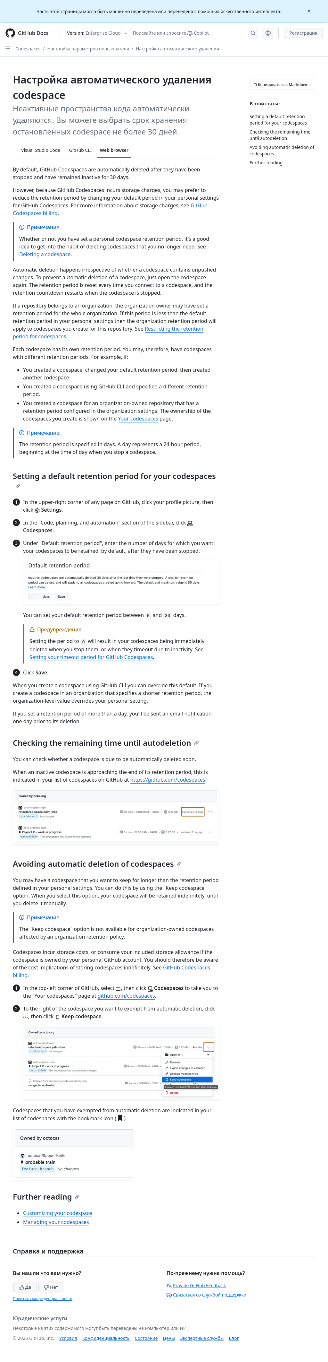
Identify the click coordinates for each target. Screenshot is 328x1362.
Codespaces (27, 49)
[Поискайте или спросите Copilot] (194, 33)
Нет (51, 1287)
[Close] (310, 10)
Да (25, 1287)
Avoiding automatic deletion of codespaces (97, 863)
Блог (234, 1338)
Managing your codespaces (56, 1222)
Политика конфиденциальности (42, 1298)
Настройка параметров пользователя (88, 49)
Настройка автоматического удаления (177, 49)
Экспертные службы (202, 1338)
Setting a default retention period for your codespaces (114, 480)
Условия (68, 1338)
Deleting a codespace (44, 254)
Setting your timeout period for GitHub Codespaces (91, 657)
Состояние (146, 1338)
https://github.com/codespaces (167, 779)
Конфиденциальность (106, 1338)
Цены (169, 1338)
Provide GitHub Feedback (196, 1285)
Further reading (46, 1196)
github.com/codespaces (126, 995)
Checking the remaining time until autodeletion (106, 742)
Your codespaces (138, 418)
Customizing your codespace (57, 1213)
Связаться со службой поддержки (206, 1295)
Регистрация (303, 33)
